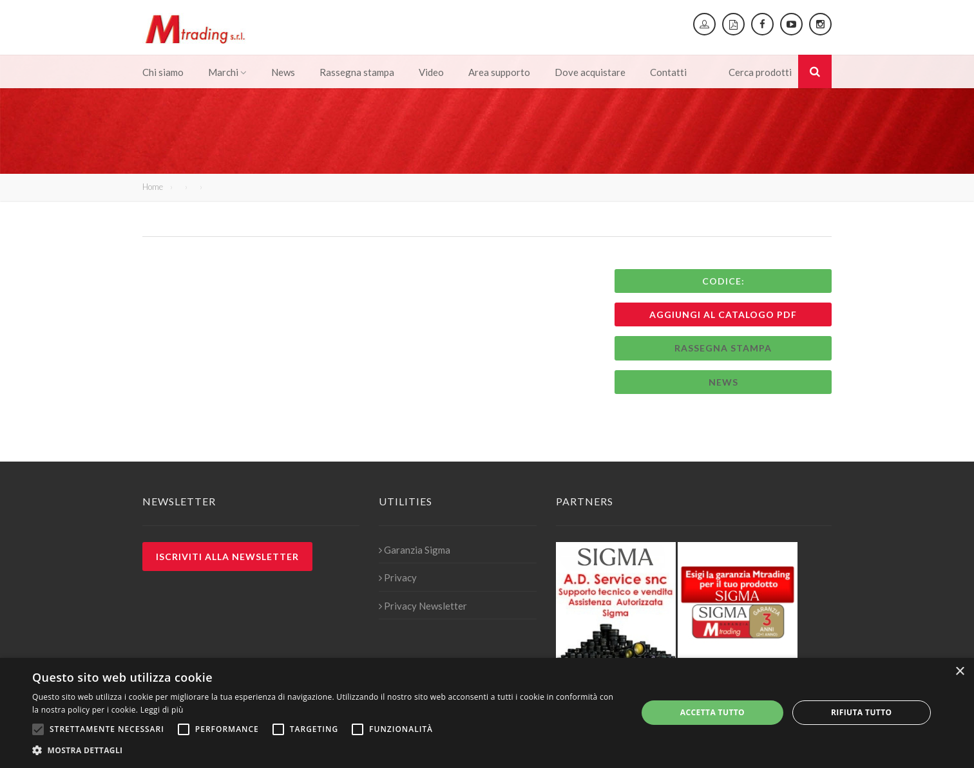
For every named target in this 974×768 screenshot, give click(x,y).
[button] (325, 750)
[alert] (487, 713)
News (283, 72)
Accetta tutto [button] (712, 712)
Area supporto (499, 72)
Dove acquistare (590, 72)
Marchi (227, 72)
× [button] (959, 672)
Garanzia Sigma (414, 550)
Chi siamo (163, 72)
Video (431, 72)
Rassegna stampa (357, 72)
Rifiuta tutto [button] (861, 712)
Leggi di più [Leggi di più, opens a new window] (162, 709)
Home (152, 187)
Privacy (398, 577)
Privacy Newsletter (423, 606)
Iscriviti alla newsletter (227, 556)
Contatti (668, 72)
